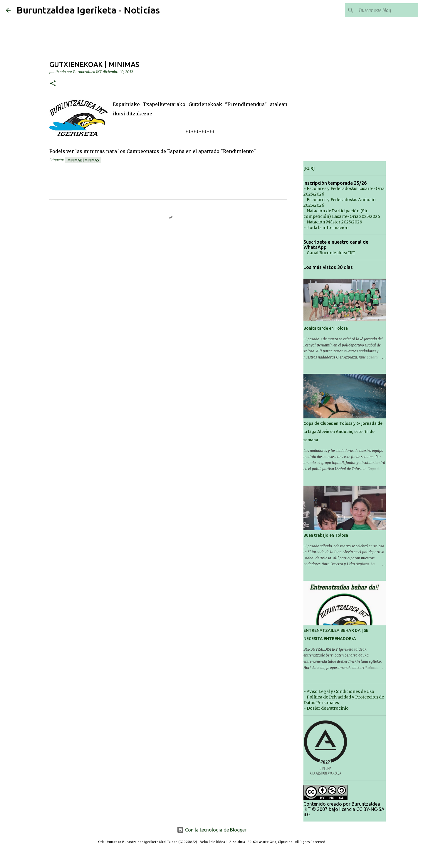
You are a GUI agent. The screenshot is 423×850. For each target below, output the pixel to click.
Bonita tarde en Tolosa (325, 328)
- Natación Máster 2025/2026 (332, 222)
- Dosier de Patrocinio (326, 708)
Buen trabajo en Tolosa (325, 535)
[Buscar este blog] (387, 10)
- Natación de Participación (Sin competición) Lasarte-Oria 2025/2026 (341, 213)
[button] (52, 84)
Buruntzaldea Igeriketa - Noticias (88, 10)
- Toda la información (326, 227)
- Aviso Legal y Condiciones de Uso (338, 691)
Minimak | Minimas (83, 160)
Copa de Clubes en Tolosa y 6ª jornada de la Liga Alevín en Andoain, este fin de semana (342, 431)
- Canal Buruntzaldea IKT (329, 252)
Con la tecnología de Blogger (211, 829)
